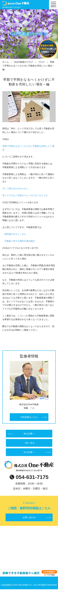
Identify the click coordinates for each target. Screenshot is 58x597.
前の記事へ (29, 433)
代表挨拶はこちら (29, 417)
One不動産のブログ (23, 62)
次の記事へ (29, 452)
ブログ (41, 62)
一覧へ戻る (29, 443)
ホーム (5, 62)
